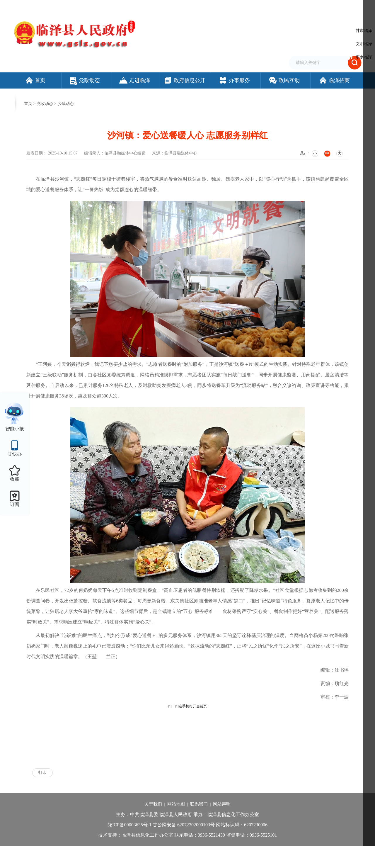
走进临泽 (134, 80)
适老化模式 (323, 7)
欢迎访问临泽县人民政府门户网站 (41, 7)
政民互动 (284, 80)
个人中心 (353, 7)
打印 (42, 772)
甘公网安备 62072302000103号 (184, 824)
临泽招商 (334, 80)
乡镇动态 (65, 103)
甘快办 (15, 453)
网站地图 (176, 804)
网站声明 (222, 804)
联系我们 (199, 804)
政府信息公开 (184, 80)
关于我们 (153, 804)
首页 (35, 80)
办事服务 (234, 80)
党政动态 (85, 80)
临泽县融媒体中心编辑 (125, 153)
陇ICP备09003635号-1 (129, 824)
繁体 (277, 7)
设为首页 (243, 7)
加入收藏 (262, 7)
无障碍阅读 (294, 7)
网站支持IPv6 (221, 7)
